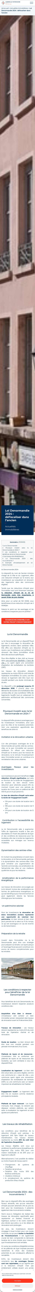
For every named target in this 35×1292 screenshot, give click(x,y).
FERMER (22, 542)
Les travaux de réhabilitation (13, 556)
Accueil (6, 8)
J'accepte (17, 1281)
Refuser (17, 1286)
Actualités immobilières (19, 8)
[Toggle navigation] (30, 3)
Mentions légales (17, 1289)
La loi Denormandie (9, 546)
